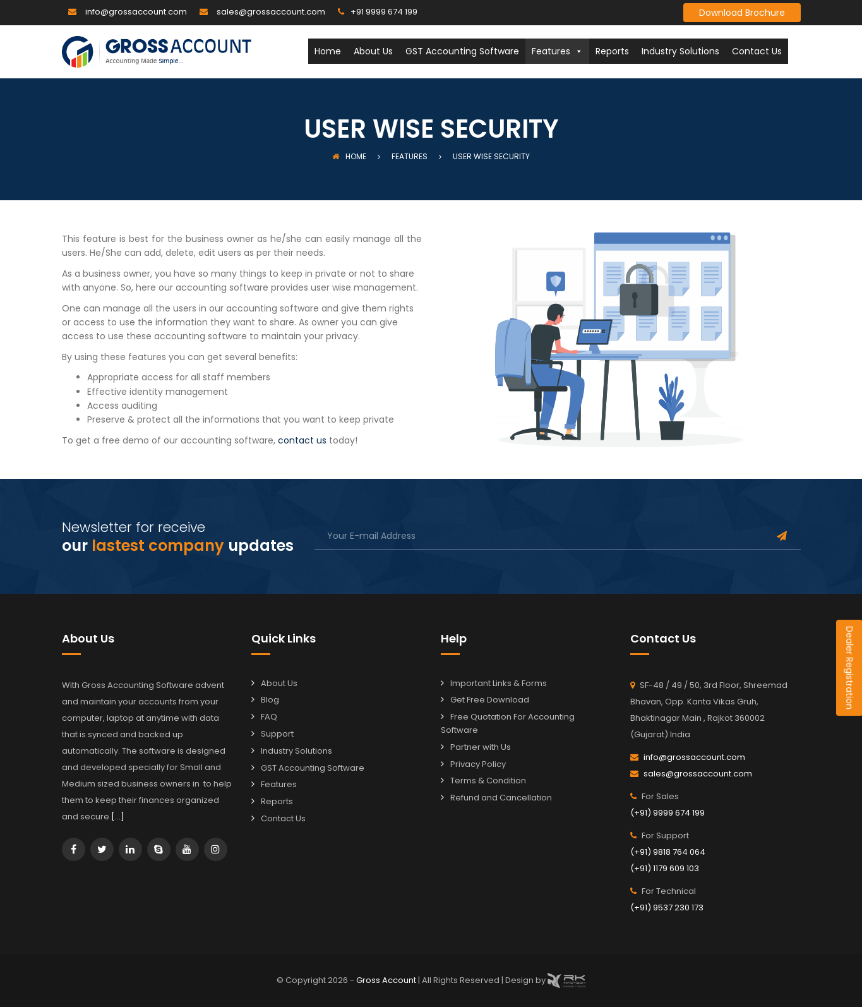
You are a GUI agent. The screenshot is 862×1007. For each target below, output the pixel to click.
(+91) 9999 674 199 (667, 813)
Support (277, 734)
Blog (270, 700)
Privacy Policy (478, 764)
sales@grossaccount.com (271, 12)
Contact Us (757, 51)
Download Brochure (742, 12)
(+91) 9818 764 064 (667, 852)
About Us (373, 51)
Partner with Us (480, 747)
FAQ (269, 717)
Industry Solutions (680, 51)
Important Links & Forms (498, 683)
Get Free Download (489, 700)
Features (557, 51)
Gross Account (387, 980)
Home (327, 51)
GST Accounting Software (462, 51)
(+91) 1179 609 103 (664, 868)
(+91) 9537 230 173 (666, 907)
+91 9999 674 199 (383, 12)
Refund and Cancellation (501, 798)
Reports (612, 51)
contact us (302, 440)
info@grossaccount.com (136, 12)
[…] (117, 817)
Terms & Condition (488, 781)
